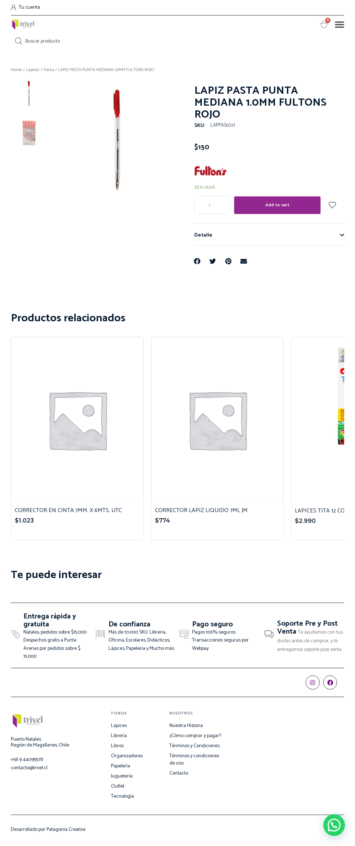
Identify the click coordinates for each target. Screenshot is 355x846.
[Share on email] (244, 261)
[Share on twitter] (213, 261)
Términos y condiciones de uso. (194, 760)
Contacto (178, 773)
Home (16, 69)
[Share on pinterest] (228, 261)
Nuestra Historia (186, 726)
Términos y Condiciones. (194, 746)
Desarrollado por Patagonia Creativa (48, 829)
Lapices (33, 69)
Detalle (203, 235)
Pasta (49, 69)
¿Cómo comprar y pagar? (195, 736)
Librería (119, 736)
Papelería (120, 766)
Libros (117, 746)
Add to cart (277, 205)
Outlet (117, 786)
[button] (339, 24)
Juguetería (122, 776)
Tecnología (122, 796)
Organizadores (127, 756)
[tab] (269, 235)
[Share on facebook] (197, 261)
